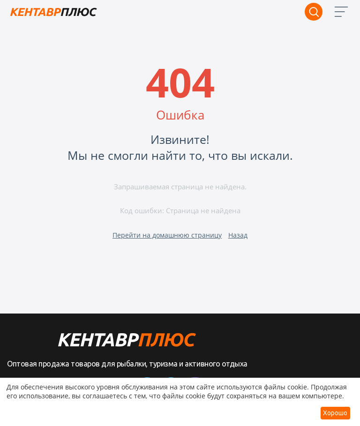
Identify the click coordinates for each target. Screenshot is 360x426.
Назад (238, 235)
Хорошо (335, 413)
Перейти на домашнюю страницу (167, 235)
